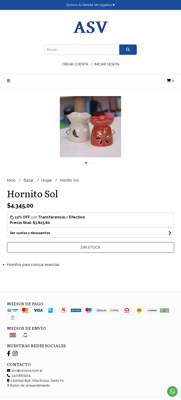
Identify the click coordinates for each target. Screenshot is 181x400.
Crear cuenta (75, 64)
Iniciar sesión (106, 64)
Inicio (12, 180)
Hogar (47, 180)
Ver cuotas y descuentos (30, 233)
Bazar (28, 180)
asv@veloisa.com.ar (25, 370)
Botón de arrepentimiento (28, 385)
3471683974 (18, 375)
